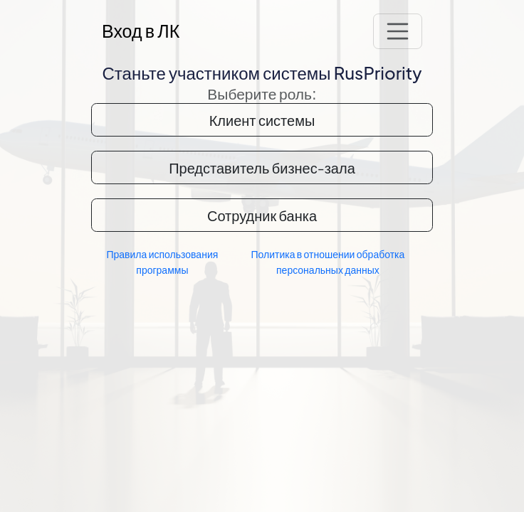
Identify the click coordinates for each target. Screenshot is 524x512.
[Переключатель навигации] (398, 31)
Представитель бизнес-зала (262, 167)
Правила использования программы (162, 261)
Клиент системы (262, 120)
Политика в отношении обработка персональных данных (327, 261)
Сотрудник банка (262, 215)
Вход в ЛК (140, 30)
